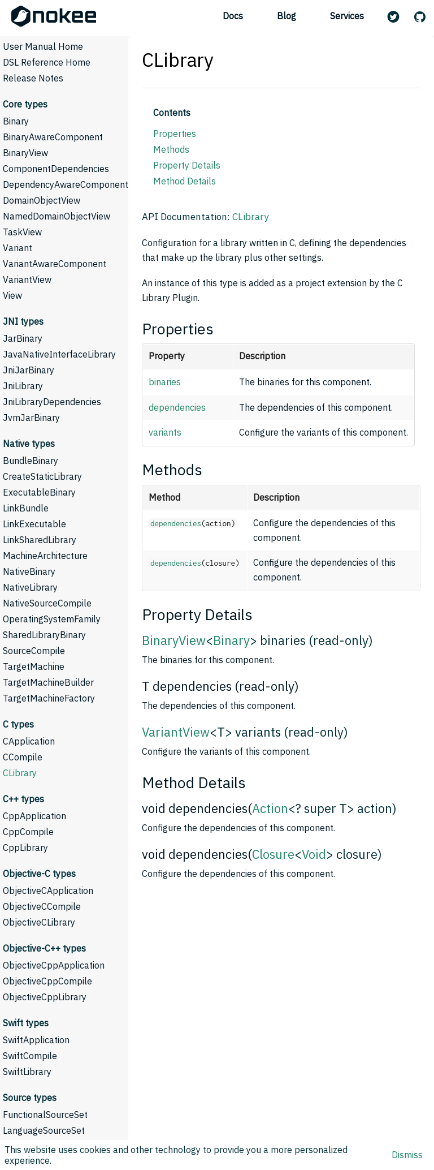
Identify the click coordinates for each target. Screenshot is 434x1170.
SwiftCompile (30, 1055)
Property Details (186, 165)
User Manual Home (43, 46)
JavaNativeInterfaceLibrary (59, 354)
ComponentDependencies (56, 168)
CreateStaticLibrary (42, 476)
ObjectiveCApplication (48, 890)
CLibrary (20, 772)
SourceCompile (34, 650)
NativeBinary (29, 571)
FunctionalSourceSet (45, 1114)
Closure (273, 854)
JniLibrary (23, 386)
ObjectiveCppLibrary (44, 997)
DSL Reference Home (46, 62)
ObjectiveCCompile (42, 906)
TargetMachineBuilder (48, 682)
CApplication (29, 741)
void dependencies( (197, 808)
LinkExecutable (34, 524)
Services (347, 15)
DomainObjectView (41, 200)
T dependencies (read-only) (220, 686)
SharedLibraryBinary (44, 634)
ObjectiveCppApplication (54, 965)
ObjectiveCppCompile (47, 981)
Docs (233, 15)
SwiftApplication (36, 1040)
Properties (174, 133)
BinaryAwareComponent (53, 137)
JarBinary (22, 338)
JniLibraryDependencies (52, 401)
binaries (165, 382)
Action (270, 808)
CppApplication (34, 815)
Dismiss (407, 1154)
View (12, 295)
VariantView (27, 279)
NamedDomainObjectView (56, 216)
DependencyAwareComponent (65, 184)
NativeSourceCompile (47, 603)
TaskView (22, 232)
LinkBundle (26, 508)
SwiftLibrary (27, 1071)
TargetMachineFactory (49, 698)
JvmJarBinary (31, 417)
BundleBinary (30, 460)
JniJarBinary (28, 370)
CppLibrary (25, 847)
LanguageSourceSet (44, 1130)
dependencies (177, 407)
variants (165, 432)
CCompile (22, 757)
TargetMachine (33, 666)
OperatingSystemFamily (52, 619)
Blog (286, 15)
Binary (16, 121)
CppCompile (28, 831)
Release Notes (33, 78)
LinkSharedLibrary (39, 539)
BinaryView (25, 152)
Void (314, 854)
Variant (17, 247)
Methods (171, 149)
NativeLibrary (30, 587)
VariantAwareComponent (54, 263)
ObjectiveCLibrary (39, 922)
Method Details (184, 181)
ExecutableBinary (39, 492)
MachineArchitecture (45, 555)
